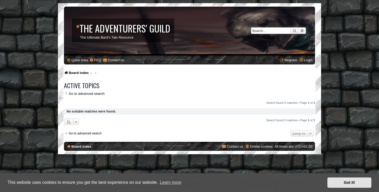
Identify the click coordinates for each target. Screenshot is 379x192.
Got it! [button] (349, 182)
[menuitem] (95, 60)
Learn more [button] (170, 182)
